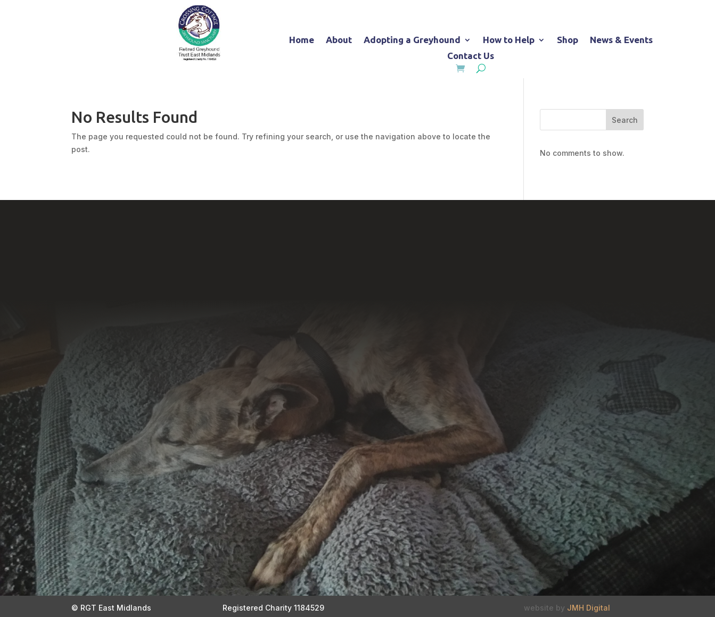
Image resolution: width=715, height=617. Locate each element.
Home (301, 40)
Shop (567, 40)
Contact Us (470, 56)
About (339, 40)
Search (625, 119)
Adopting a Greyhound (412, 40)
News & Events (621, 40)
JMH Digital (588, 607)
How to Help (509, 40)
